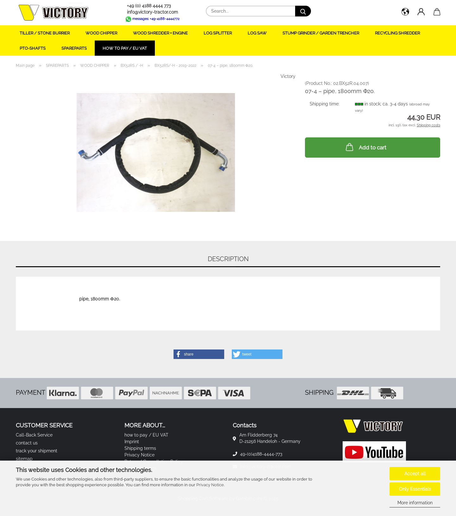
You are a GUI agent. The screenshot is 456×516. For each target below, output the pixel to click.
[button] (405, 12)
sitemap (24, 458)
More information (415, 502)
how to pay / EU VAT (125, 48)
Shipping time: (324, 103)
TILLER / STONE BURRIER (45, 33)
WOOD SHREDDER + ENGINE (160, 33)
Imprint (131, 441)
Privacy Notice (210, 484)
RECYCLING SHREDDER (397, 33)
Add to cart (365, 147)
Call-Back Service (34, 434)
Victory (288, 76)
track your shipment (36, 450)
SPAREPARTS (74, 48)
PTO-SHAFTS (33, 48)
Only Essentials (415, 489)
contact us (27, 442)
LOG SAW (257, 33)
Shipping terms (140, 448)
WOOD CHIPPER (101, 33)
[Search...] (303, 11)
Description (228, 259)
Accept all (415, 473)
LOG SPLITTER (218, 33)
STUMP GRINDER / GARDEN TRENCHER (320, 33)
